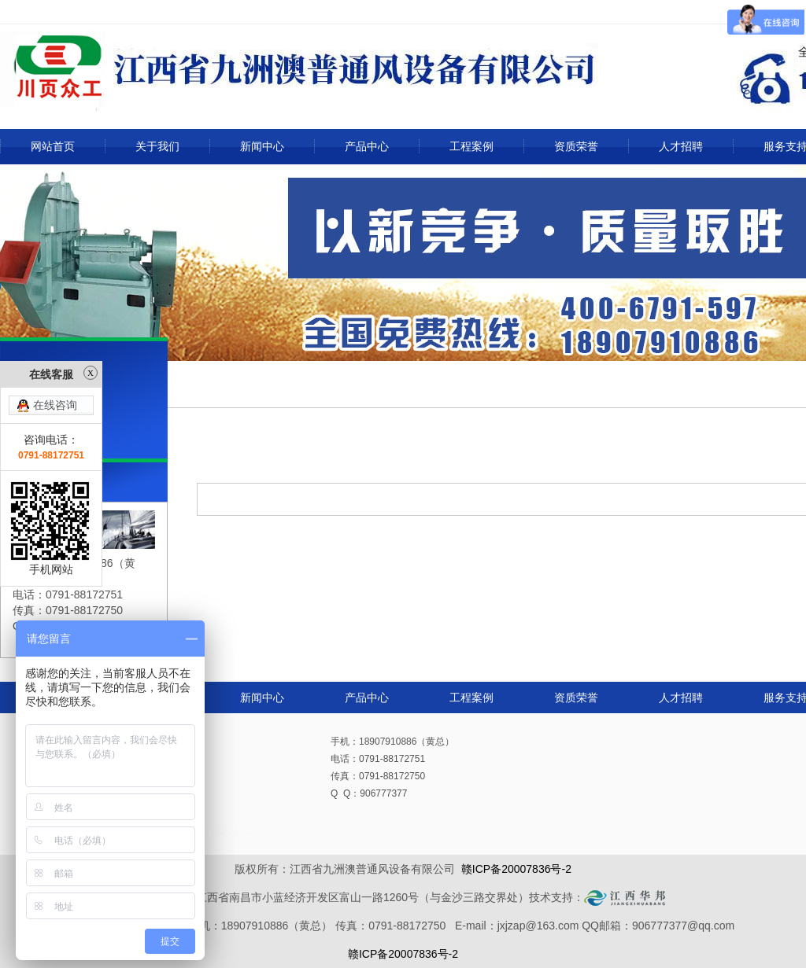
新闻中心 (262, 146)
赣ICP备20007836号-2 (516, 869)
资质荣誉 (576, 146)
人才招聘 (681, 146)
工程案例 (471, 146)
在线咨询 (55, 378)
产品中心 (367, 146)
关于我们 (157, 146)
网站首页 (53, 146)
